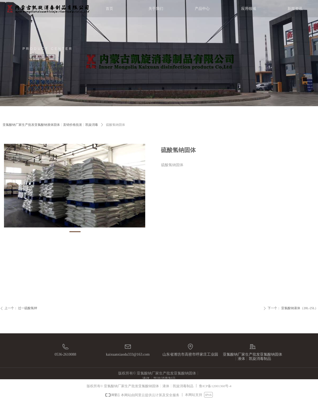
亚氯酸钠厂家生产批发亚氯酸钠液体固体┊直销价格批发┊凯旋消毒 (50, 125)
